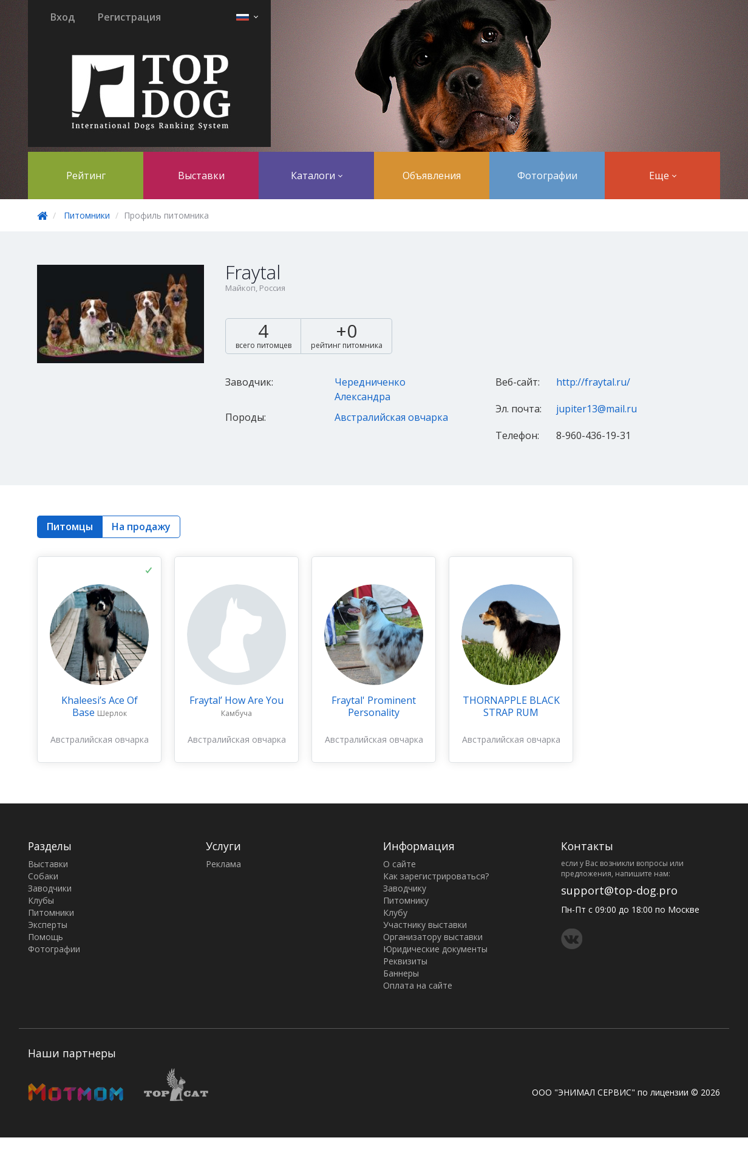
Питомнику (406, 900)
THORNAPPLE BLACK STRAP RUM (511, 706)
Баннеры (401, 973)
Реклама (223, 864)
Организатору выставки (433, 937)
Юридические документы (435, 949)
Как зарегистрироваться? (436, 876)
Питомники (87, 215)
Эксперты (47, 924)
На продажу (141, 526)
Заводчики (50, 888)
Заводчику (404, 888)
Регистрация (129, 17)
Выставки (201, 175)
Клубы (41, 900)
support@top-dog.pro (619, 890)
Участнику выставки (425, 924)
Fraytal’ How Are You (236, 700)
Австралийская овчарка (391, 417)
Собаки (43, 876)
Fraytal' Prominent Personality (374, 706)
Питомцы (70, 526)
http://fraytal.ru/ (593, 382)
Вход (62, 17)
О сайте (399, 864)
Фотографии (547, 175)
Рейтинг (86, 175)
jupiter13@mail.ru (596, 408)
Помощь (45, 937)
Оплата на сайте (417, 985)
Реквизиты (405, 961)
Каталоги (316, 175)
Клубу (395, 912)
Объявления (432, 175)
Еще (662, 175)
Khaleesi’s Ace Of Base (99, 706)
